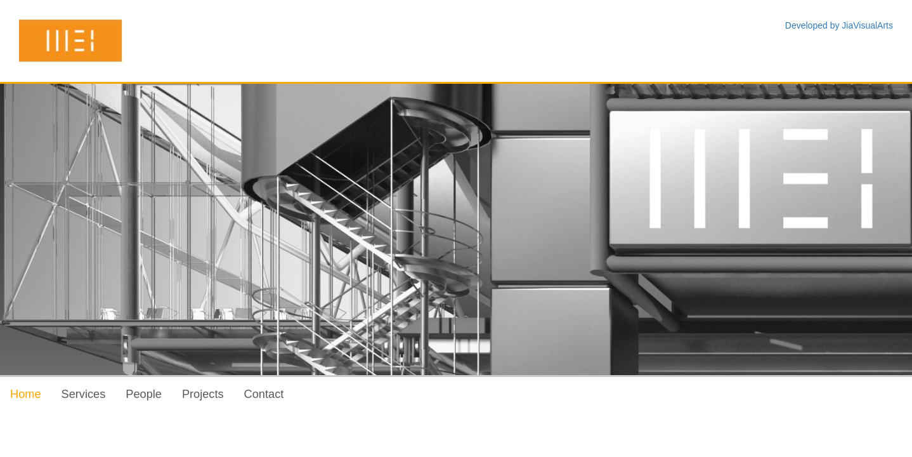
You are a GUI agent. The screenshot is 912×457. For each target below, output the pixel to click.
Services (84, 394)
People (144, 394)
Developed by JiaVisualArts (839, 25)
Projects (203, 394)
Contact (264, 394)
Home (25, 394)
